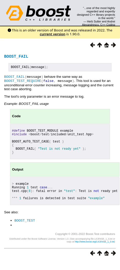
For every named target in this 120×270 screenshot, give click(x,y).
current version (52, 34)
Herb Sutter (94, 21)
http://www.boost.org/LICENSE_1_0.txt (94, 251)
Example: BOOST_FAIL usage (26, 104)
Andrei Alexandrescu (98, 23)
